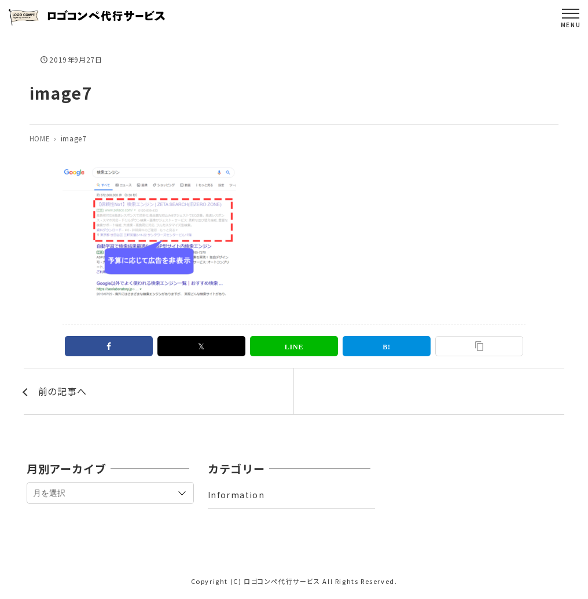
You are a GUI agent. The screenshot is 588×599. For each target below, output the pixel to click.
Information (236, 495)
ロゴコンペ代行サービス (282, 581)
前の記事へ (62, 391)
